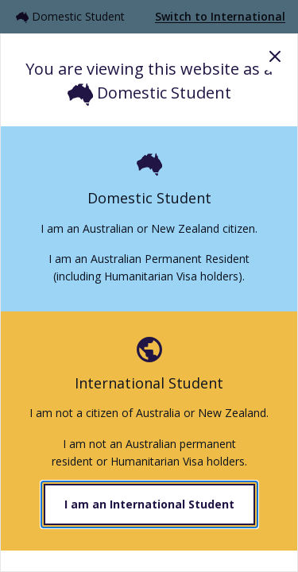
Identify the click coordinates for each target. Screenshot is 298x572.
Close (275, 56)
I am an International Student (149, 504)
